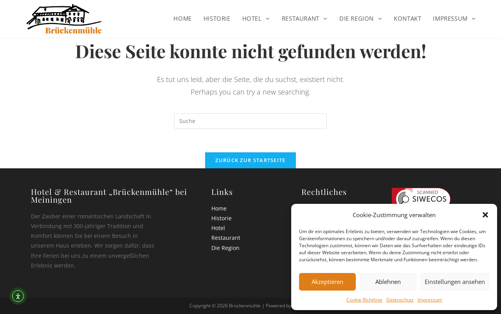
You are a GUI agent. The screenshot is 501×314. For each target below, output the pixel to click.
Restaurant (225, 237)
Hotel (218, 228)
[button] (485, 215)
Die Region (225, 248)
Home (219, 208)
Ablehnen (388, 281)
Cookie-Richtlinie (364, 299)
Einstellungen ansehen (455, 281)
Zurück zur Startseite (250, 160)
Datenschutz (400, 299)
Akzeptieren (327, 281)
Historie (221, 218)
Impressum (430, 299)
